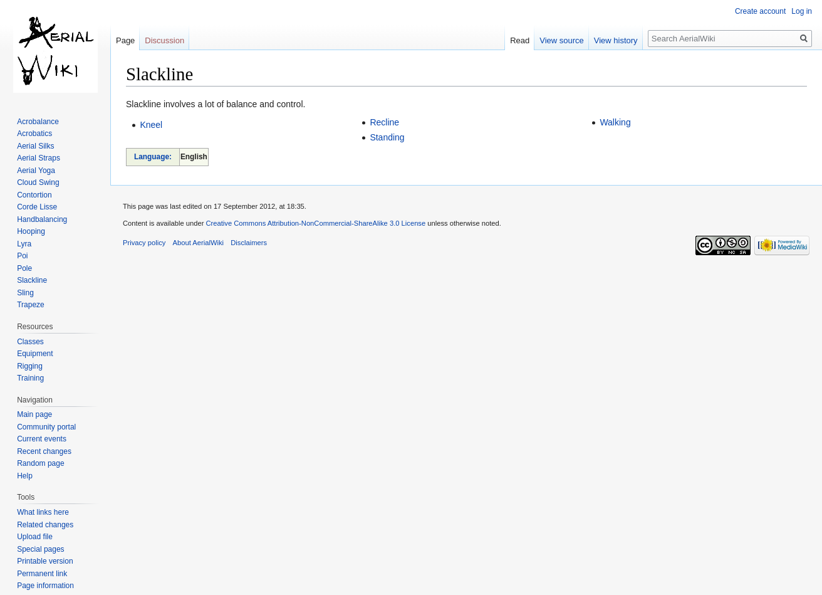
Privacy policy (144, 242)
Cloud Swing (38, 182)
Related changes (45, 524)
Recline (384, 122)
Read (519, 40)
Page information (45, 585)
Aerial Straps (38, 158)
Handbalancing (42, 219)
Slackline (32, 280)
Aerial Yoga (36, 170)
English (193, 156)
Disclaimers (249, 242)
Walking (615, 122)
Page (125, 40)
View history (616, 40)
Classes (30, 341)
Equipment (35, 353)
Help (25, 475)
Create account (760, 11)
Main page (34, 414)
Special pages (40, 549)
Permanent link (42, 573)
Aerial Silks (35, 146)
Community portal (46, 427)
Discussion (164, 40)
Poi (22, 255)
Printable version (45, 561)
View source (561, 40)
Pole (24, 268)
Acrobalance (38, 121)
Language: (153, 156)
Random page (40, 463)
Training (30, 378)
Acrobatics (34, 133)
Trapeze (30, 304)
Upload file (35, 536)
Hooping (31, 231)
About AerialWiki (198, 242)
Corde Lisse (37, 207)
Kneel (151, 125)
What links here (43, 512)
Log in (801, 11)
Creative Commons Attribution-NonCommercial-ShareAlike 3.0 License (315, 223)
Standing (387, 137)
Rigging (30, 366)
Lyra (24, 244)
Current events (41, 438)
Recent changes (44, 451)
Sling (25, 292)
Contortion (34, 195)
